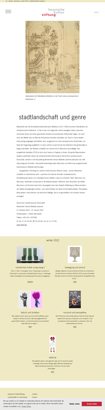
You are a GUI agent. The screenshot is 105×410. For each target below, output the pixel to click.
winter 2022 (24, 1)
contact (34, 394)
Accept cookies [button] (92, 404)
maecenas (17, 1)
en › (7, 1)
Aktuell (11, 1)
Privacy (34, 397)
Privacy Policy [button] (26, 406)
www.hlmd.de (22, 225)
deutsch (96, 12)
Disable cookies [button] (74, 404)
